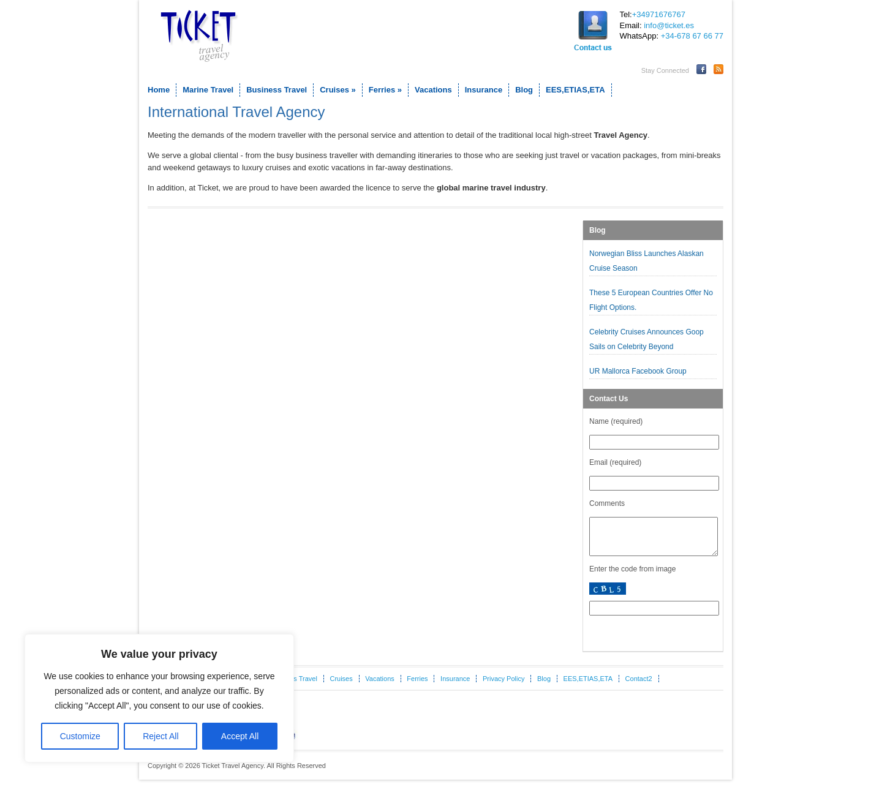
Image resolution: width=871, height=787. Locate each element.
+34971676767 (658, 14)
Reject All (160, 736)
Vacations (433, 89)
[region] (159, 698)
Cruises (338, 89)
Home (159, 89)
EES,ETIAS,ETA (575, 89)
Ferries (385, 89)
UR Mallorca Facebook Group (638, 371)
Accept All (239, 736)
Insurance (483, 89)
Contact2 (638, 686)
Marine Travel (208, 89)
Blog (524, 89)
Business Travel (276, 89)
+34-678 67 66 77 (692, 35)
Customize (80, 736)
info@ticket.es (669, 25)
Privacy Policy (503, 686)
